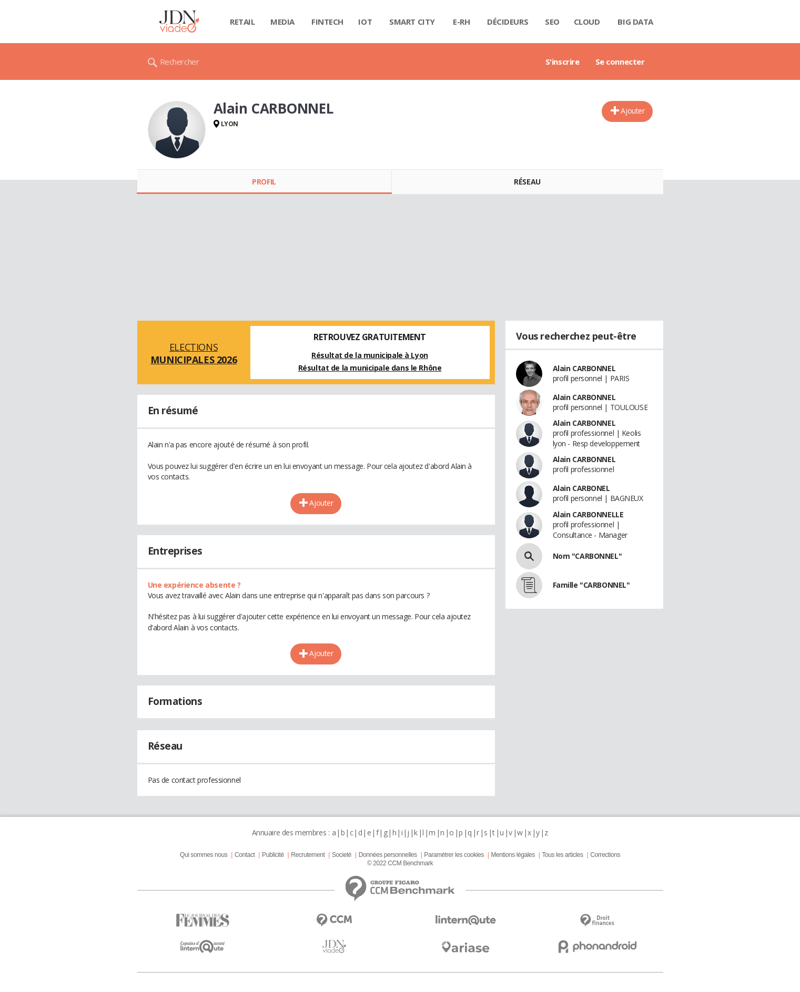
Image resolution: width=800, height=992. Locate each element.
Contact (245, 854)
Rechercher (179, 61)
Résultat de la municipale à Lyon (369, 355)
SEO (552, 21)
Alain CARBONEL (581, 488)
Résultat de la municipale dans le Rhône (370, 368)
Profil (264, 182)
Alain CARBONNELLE (588, 514)
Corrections (605, 854)
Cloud (587, 21)
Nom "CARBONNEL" (587, 556)
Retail (242, 21)
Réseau (527, 182)
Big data (635, 21)
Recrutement (308, 854)
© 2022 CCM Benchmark (400, 863)
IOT (365, 21)
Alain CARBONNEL (584, 368)
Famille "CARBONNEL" (591, 585)
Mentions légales (512, 854)
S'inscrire (562, 61)
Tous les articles (562, 854)
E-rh (461, 21)
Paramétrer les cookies (453, 854)
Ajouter (632, 111)
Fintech (327, 21)
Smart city (412, 21)
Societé (341, 854)
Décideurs (507, 21)
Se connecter (620, 61)
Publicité (273, 854)
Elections (194, 353)
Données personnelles (388, 854)
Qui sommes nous (203, 854)
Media (282, 21)
